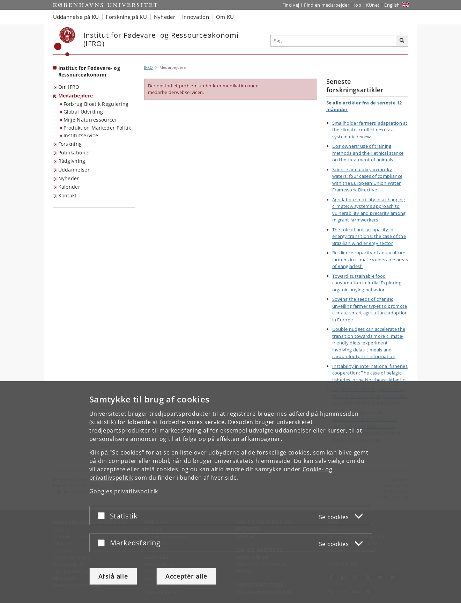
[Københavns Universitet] (64, 41)
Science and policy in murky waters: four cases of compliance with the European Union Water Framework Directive (367, 179)
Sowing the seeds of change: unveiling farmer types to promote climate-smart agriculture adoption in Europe (370, 309)
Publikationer (74, 152)
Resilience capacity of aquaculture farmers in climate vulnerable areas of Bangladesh (370, 259)
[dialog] (230, 492)
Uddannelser (74, 169)
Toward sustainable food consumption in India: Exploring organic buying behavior (366, 283)
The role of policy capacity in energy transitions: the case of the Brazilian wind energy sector (369, 236)
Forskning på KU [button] (126, 16)
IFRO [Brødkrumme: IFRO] (148, 67)
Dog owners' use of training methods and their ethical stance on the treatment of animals (368, 153)
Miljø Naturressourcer (90, 119)
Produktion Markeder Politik (97, 127)
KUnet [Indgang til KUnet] (373, 5)
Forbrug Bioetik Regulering (96, 104)
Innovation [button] (195, 16)
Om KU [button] (225, 16)
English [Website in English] (392, 5)
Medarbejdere (75, 95)
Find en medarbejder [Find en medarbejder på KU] (326, 5)
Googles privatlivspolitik (123, 491)
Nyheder (68, 178)
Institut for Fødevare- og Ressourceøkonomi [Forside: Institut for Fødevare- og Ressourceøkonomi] (89, 71)
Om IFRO (69, 86)
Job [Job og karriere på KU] (357, 5)
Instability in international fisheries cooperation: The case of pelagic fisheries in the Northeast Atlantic (370, 373)
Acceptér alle (186, 576)
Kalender (69, 186)
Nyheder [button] (164, 16)
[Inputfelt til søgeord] (333, 40)
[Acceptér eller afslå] (103, 515)
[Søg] (402, 41)
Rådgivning (71, 161)
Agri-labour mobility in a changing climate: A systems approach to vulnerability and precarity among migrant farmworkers (369, 209)
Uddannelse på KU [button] (76, 16)
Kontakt (67, 195)
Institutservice (81, 135)
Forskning (70, 143)
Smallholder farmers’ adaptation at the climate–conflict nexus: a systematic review (370, 130)
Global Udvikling (83, 111)
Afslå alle (113, 576)
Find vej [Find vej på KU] (290, 5)
